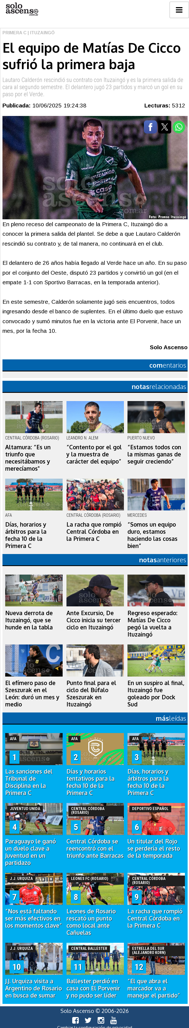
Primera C (14, 32)
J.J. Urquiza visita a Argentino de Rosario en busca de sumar (33, 988)
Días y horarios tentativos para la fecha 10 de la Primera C (90, 782)
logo (22, 9)
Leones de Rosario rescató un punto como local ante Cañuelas (91, 922)
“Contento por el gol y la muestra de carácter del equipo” (94, 454)
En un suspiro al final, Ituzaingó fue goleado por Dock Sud (155, 693)
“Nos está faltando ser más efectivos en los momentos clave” (33, 918)
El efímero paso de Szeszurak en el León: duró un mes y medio (32, 693)
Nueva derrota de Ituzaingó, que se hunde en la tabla (29, 620)
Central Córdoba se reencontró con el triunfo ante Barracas (95, 848)
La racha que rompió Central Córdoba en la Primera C (93, 531)
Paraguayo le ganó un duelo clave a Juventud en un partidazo (30, 852)
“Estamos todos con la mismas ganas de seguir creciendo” (154, 454)
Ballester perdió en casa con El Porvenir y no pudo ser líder (93, 988)
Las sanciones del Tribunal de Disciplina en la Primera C (29, 782)
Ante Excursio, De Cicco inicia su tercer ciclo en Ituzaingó (93, 620)
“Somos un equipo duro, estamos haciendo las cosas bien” (152, 535)
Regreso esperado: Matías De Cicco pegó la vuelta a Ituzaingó (152, 623)
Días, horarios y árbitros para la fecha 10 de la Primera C (25, 535)
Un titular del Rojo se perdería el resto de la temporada (153, 848)
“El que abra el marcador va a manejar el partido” (153, 988)
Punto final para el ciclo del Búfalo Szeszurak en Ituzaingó (91, 693)
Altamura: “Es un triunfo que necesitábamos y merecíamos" (28, 458)
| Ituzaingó (41, 32)
